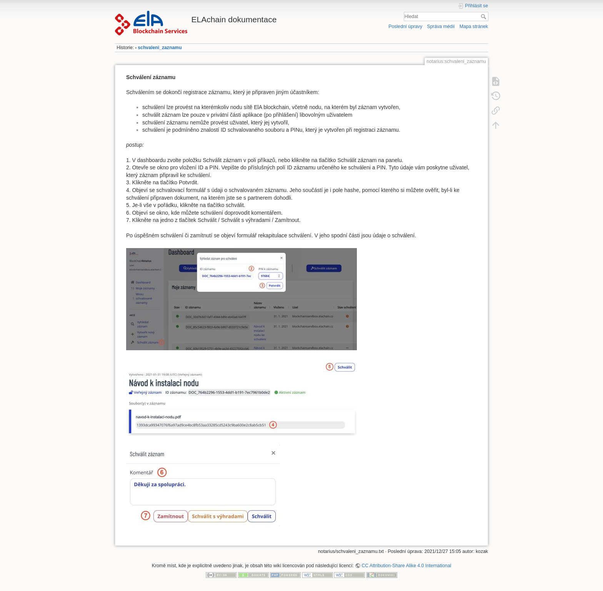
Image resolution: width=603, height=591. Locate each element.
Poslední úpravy (405, 26)
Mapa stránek (474, 26)
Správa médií (441, 26)
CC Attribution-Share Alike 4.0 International (406, 565)
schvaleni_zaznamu (160, 47)
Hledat (484, 16)
